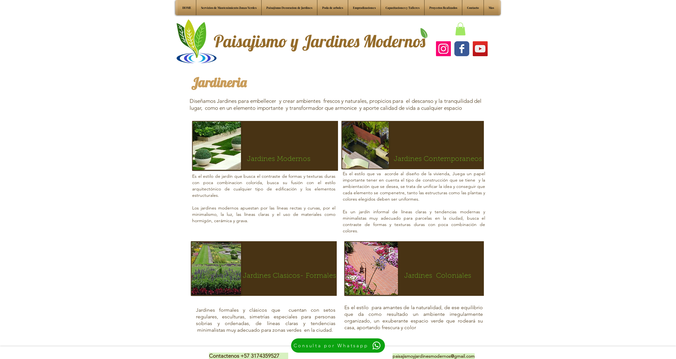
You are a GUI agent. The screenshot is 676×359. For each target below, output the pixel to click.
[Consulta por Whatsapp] (338, 345)
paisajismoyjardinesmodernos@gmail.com (434, 356)
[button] (460, 29)
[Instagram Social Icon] (443, 48)
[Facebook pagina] (461, 48)
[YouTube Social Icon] (480, 48)
